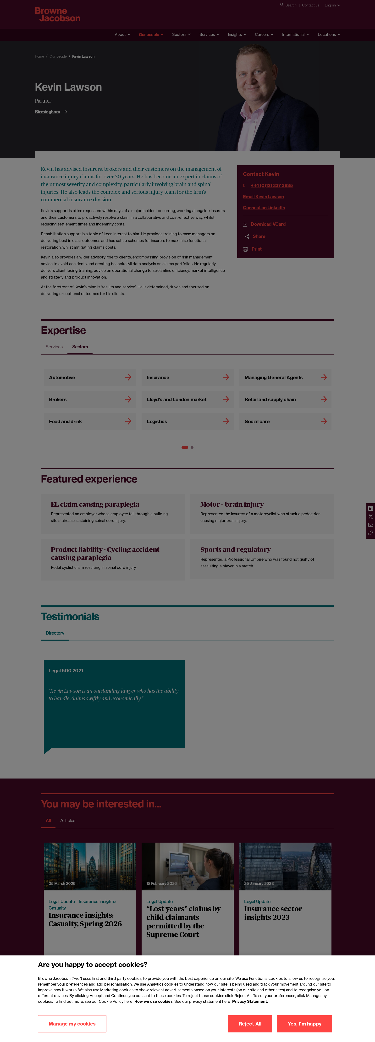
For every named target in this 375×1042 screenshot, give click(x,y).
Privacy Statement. (250, 1008)
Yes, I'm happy (304, 1030)
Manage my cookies (72, 1030)
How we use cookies (153, 1008)
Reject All (250, 1030)
